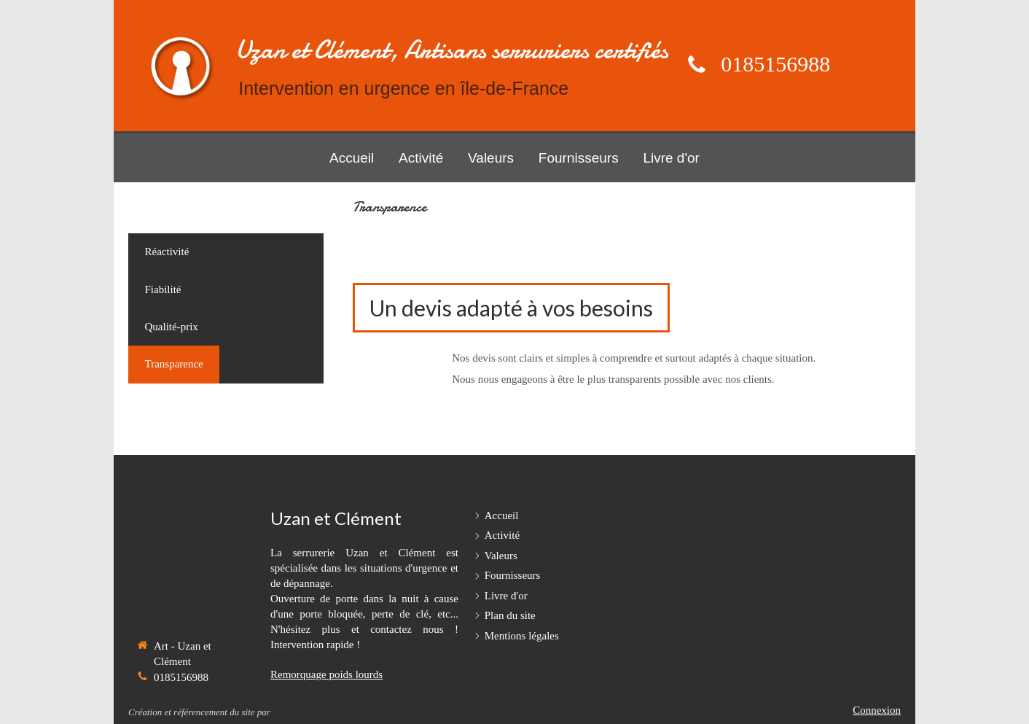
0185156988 (775, 64)
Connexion (877, 710)
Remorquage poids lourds (326, 674)
